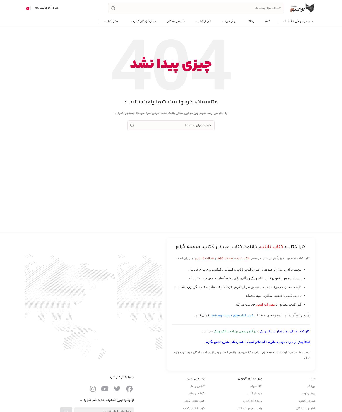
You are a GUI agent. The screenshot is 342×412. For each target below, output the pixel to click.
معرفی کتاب (307, 401)
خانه (312, 379)
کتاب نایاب (242, 258)
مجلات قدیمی (204, 258)
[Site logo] (302, 8)
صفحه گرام (225, 258)
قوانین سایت (196, 393)
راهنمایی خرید (195, 379)
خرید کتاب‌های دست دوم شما (232, 316)
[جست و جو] (196, 8)
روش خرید (308, 393)
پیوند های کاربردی (250, 379)
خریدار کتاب (254, 393)
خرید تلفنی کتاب (194, 401)
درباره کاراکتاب (252, 401)
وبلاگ (311, 386)
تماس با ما (198, 386)
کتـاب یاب (256, 386)
